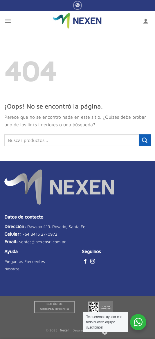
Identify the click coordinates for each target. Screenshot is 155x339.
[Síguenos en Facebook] (85, 261)
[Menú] (7, 21)
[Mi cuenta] (146, 21)
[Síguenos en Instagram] (92, 261)
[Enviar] (145, 140)
